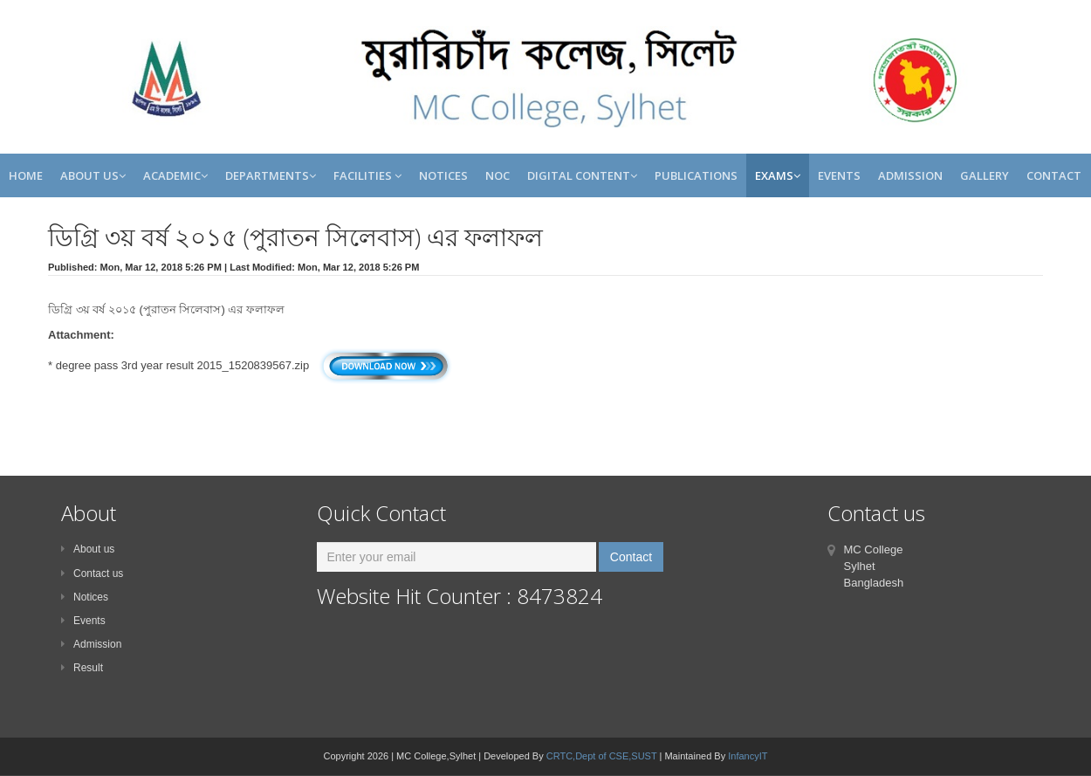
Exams (777, 175)
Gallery (984, 175)
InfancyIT (747, 756)
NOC (497, 175)
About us (87, 549)
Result (82, 668)
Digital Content (582, 175)
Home (26, 175)
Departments (270, 175)
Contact (1053, 175)
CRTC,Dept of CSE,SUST (601, 756)
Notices (443, 175)
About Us (93, 175)
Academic (175, 175)
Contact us (92, 573)
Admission (910, 175)
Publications (696, 175)
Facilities (367, 175)
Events (839, 175)
